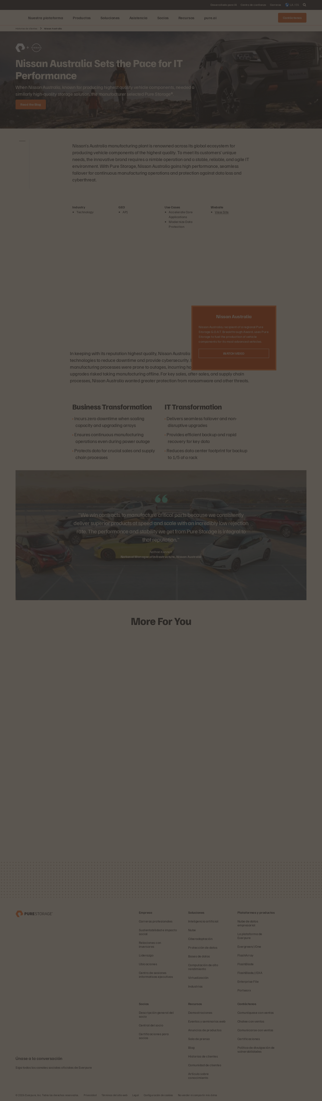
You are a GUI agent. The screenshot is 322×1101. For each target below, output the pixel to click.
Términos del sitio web (114, 1095)
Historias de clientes (26, 28)
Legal (135, 1095)
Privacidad (90, 1095)
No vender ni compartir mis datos (197, 1095)
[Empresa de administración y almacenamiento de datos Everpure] (34, 913)
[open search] (304, 5)
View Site (222, 212)
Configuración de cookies (158, 1095)
